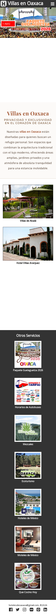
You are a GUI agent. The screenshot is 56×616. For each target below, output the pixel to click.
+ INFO (6, 23)
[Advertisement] (28, 70)
